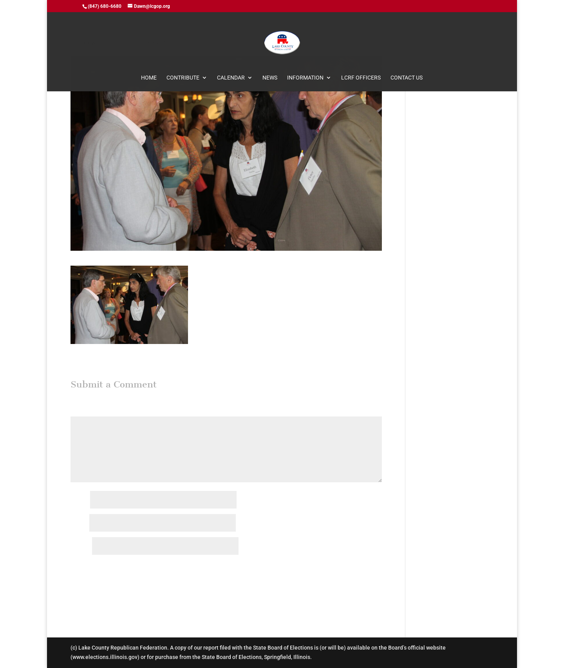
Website (80, 546)
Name (79, 500)
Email (79, 523)
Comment (84, 411)
